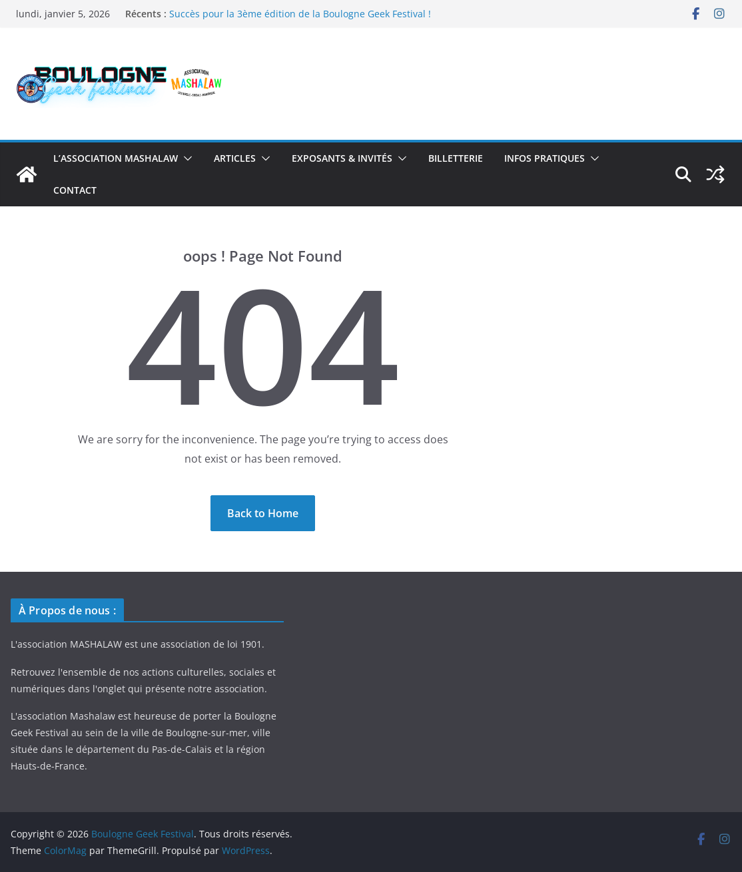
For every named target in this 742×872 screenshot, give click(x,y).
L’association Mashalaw (115, 158)
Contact (75, 190)
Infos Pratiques (544, 158)
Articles (235, 158)
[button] (185, 158)
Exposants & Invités (342, 158)
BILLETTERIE (455, 158)
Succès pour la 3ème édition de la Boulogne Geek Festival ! (300, 13)
